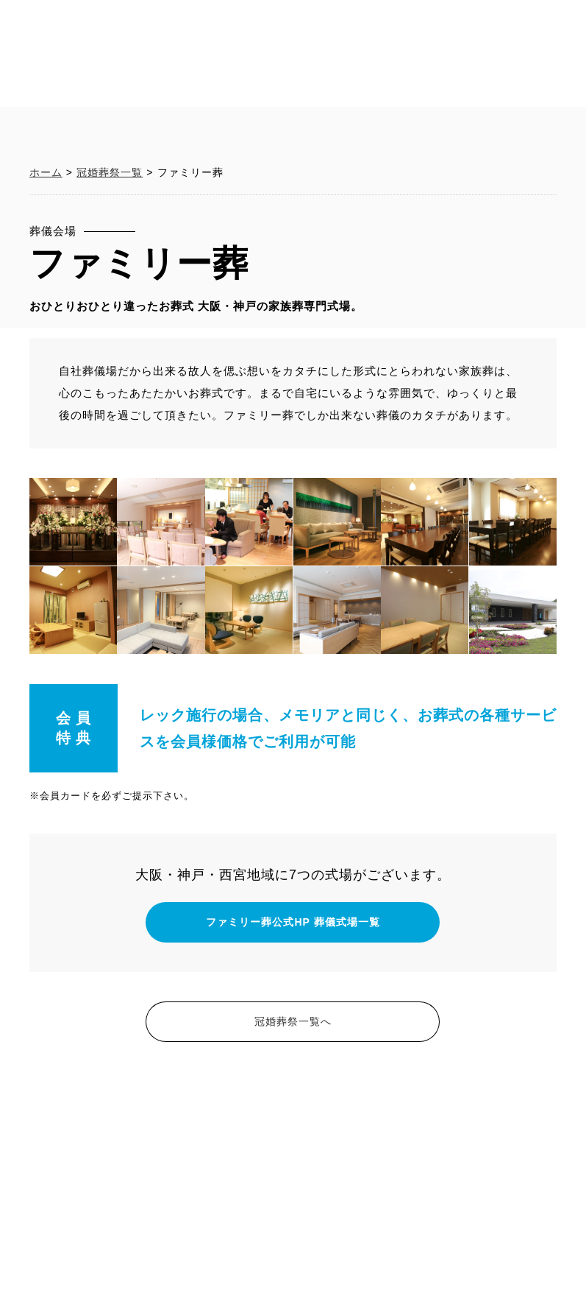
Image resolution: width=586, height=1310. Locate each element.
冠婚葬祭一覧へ (293, 1197)
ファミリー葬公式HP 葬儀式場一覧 (292, 1098)
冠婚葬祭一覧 (109, 348)
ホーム (45, 348)
